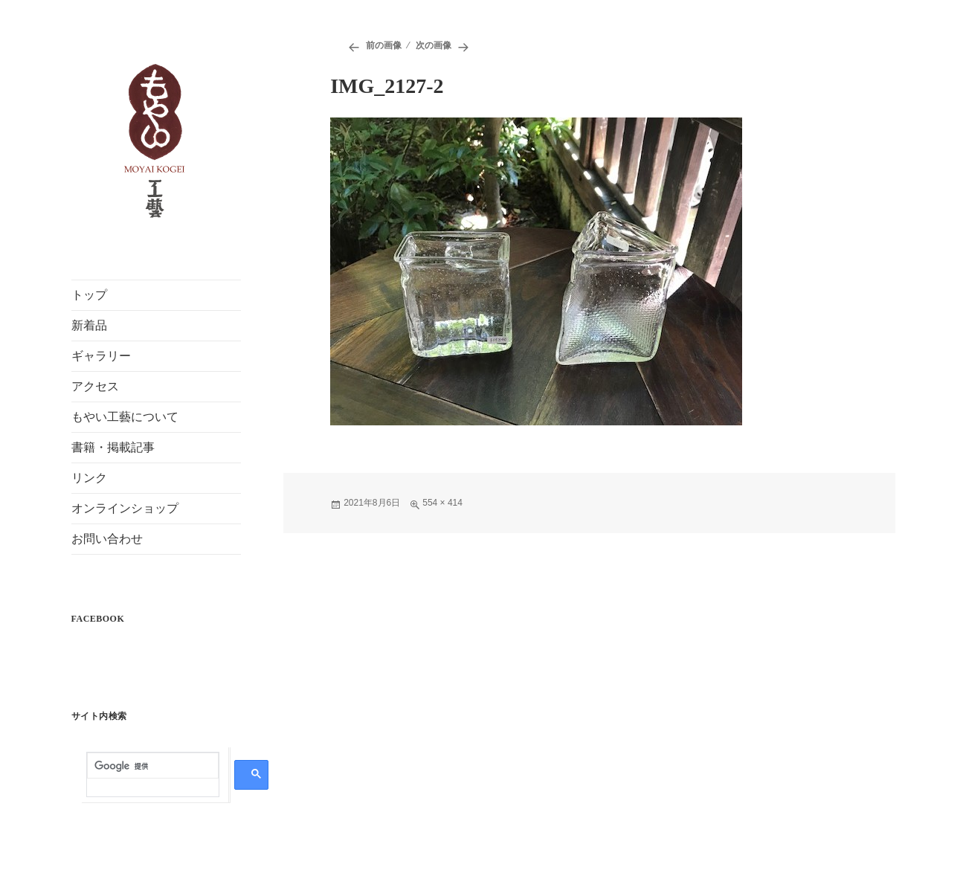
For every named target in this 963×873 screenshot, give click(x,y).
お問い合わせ (107, 538)
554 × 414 (442, 502)
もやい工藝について (124, 416)
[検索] (152, 766)
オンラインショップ (124, 508)
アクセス (95, 386)
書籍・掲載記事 (113, 447)
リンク (89, 477)
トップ (89, 295)
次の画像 (433, 45)
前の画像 (384, 45)
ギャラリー (101, 355)
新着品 (89, 325)
